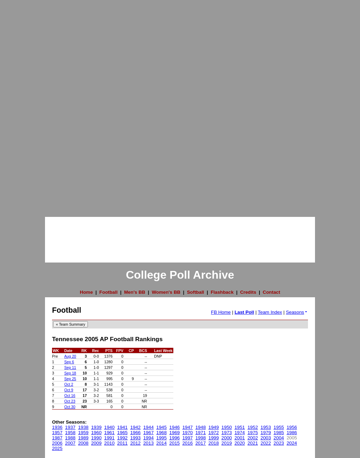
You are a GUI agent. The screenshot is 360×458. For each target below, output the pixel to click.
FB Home (221, 312)
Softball (195, 292)
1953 (266, 427)
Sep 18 (70, 373)
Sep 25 (70, 379)
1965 (122, 432)
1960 (96, 432)
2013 (148, 443)
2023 (279, 443)
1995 (161, 437)
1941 (122, 427)
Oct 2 (68, 384)
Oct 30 (69, 407)
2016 (187, 443)
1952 (253, 427)
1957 (57, 432)
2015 (174, 443)
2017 (200, 443)
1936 (57, 427)
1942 (135, 427)
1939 (96, 427)
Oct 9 (68, 390)
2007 (70, 443)
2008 (83, 443)
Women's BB (166, 292)
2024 (292, 443)
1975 (253, 432)
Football (108, 292)
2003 (266, 437)
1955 (279, 427)
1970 (187, 432)
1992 (122, 437)
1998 (200, 437)
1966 (135, 432)
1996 (174, 437)
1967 (148, 432)
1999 (213, 437)
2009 (96, 443)
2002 (253, 437)
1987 (57, 437)
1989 (83, 437)
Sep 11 (70, 367)
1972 (213, 432)
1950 (226, 427)
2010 (109, 443)
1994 (148, 437)
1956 (292, 427)
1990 (96, 437)
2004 (279, 437)
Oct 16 (69, 395)
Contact (271, 292)
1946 (174, 427)
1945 (161, 427)
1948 (200, 427)
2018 (213, 443)
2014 (161, 443)
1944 (148, 427)
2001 (239, 437)
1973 (226, 432)
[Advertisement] (28, 105)
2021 (253, 443)
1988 (70, 437)
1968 (161, 432)
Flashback (222, 292)
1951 (239, 427)
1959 (83, 432)
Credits (248, 292)
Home (86, 292)
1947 (187, 427)
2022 (266, 443)
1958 (70, 432)
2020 (239, 443)
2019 (226, 443)
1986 (292, 432)
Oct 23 (69, 401)
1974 (239, 432)
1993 (135, 437)
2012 (135, 443)
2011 (122, 443)
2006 (57, 443)
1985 (279, 432)
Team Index (270, 312)
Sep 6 (69, 362)
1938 (83, 427)
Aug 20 (70, 356)
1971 (200, 432)
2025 (57, 448)
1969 (174, 432)
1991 (109, 437)
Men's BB (134, 292)
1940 (109, 427)
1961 (109, 432)
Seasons (297, 312)
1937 (70, 427)
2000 (226, 437)
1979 (266, 432)
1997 (187, 437)
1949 (213, 427)
